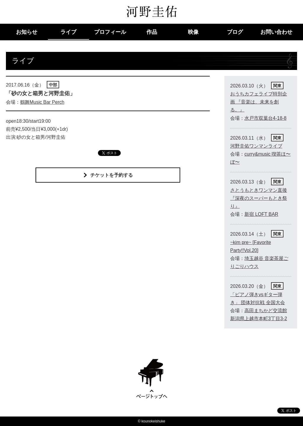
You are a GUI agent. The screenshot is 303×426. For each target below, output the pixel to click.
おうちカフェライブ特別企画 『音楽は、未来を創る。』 (258, 101)
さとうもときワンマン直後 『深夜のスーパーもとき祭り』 (258, 198)
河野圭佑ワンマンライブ (256, 146)
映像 (193, 32)
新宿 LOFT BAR (261, 214)
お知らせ (26, 32)
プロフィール (110, 32)
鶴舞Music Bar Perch (42, 102)
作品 (151, 32)
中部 (53, 84)
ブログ (235, 32)
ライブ (68, 32)
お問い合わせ (276, 32)
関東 (277, 85)
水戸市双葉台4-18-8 (265, 118)
